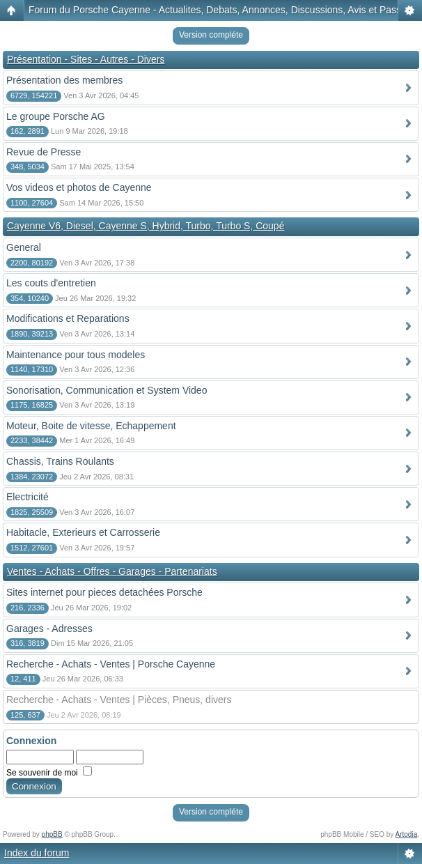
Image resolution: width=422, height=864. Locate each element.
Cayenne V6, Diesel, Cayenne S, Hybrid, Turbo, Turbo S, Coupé (145, 225)
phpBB (52, 834)
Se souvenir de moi (49, 773)
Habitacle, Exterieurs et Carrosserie (83, 532)
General (23, 247)
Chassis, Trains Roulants (60, 461)
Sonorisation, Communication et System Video (106, 390)
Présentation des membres (64, 80)
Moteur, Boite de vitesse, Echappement (91, 425)
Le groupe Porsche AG (55, 116)
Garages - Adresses (49, 628)
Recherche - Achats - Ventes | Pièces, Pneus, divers (118, 699)
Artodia (407, 834)
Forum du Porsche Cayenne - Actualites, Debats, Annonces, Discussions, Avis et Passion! (223, 9)
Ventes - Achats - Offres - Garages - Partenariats (112, 571)
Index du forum (36, 852)
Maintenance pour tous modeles (75, 354)
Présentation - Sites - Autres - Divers (85, 59)
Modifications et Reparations (68, 318)
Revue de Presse (43, 151)
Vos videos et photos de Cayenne (79, 187)
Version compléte (211, 35)
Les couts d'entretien (51, 282)
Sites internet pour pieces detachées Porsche (104, 592)
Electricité (27, 496)
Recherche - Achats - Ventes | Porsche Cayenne (110, 664)
